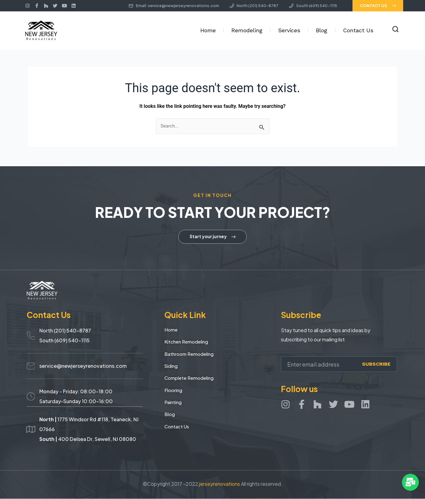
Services (289, 30)
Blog (321, 30)
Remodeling (246, 30)
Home (208, 30)
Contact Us (358, 30)
